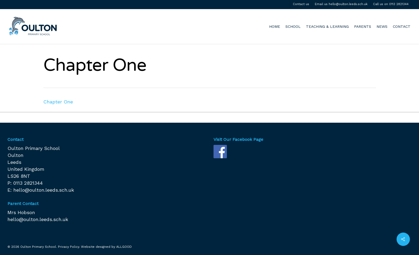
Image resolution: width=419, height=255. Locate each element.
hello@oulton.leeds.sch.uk (43, 190)
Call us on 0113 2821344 (391, 4)
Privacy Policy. (69, 247)
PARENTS (362, 26)
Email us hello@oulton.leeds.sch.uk (341, 4)
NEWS (382, 26)
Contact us (301, 4)
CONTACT (401, 26)
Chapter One (58, 102)
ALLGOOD (124, 247)
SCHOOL (293, 26)
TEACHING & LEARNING (327, 26)
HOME (274, 26)
